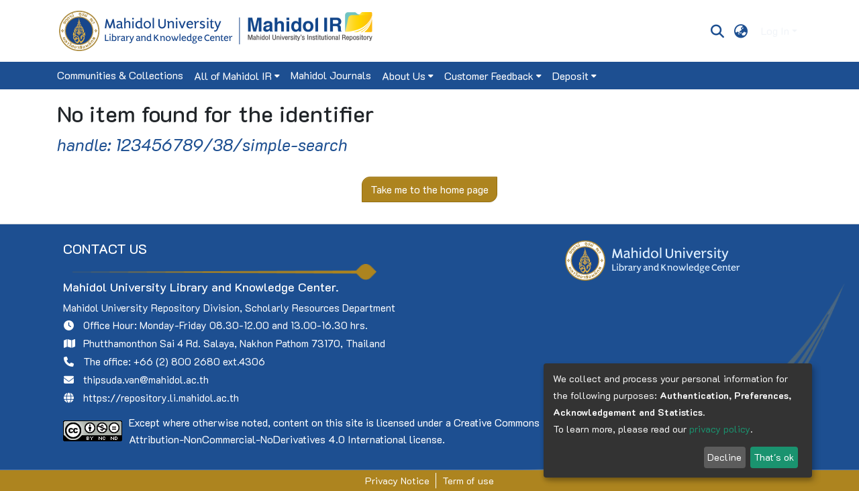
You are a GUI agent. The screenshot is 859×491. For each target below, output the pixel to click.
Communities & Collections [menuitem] (120, 75)
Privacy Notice (397, 480)
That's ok (774, 457)
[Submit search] (717, 31)
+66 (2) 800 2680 (177, 361)
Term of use (468, 480)
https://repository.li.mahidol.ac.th (161, 397)
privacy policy (719, 428)
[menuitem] (741, 31)
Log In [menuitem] (775, 31)
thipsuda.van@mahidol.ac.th (146, 379)
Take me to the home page (429, 189)
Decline (724, 457)
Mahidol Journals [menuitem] (331, 75)
